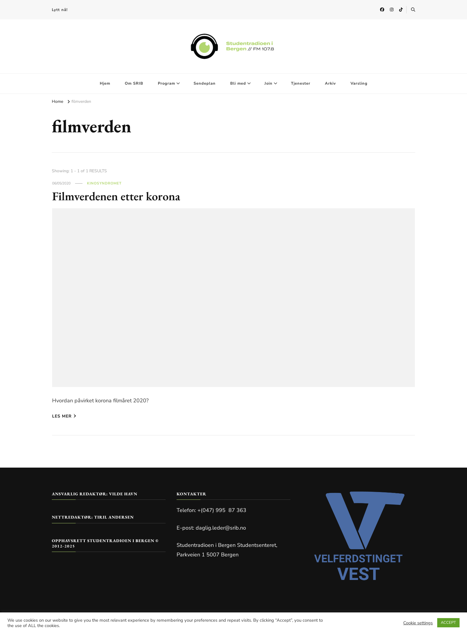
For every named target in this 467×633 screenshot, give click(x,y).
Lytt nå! (60, 10)
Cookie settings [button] (418, 623)
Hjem (105, 83)
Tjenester (300, 83)
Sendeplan (205, 83)
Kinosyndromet (104, 183)
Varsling (359, 83)
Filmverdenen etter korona (116, 196)
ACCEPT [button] (448, 622)
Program (166, 83)
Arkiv (330, 83)
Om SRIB (134, 83)
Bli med (238, 83)
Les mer (64, 416)
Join (268, 83)
